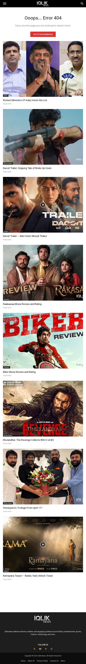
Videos (6, 231)
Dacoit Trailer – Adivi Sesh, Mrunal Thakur (25, 236)
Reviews (6, 299)
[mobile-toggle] (4, 3)
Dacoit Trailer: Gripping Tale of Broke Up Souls (27, 168)
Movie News (8, 163)
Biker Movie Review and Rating (19, 372)
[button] (82, 3)
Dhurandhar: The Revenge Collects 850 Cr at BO (28, 440)
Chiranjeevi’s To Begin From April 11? (22, 507)
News (6, 96)
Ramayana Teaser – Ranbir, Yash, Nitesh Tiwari (28, 575)
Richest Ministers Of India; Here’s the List (25, 100)
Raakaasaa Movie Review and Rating (22, 304)
